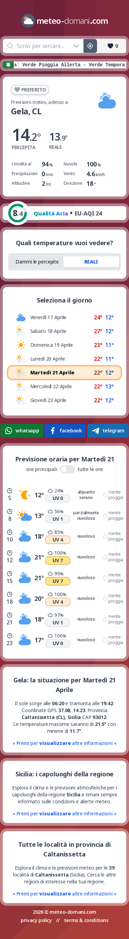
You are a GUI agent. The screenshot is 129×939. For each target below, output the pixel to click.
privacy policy (36, 920)
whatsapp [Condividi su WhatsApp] (21, 431)
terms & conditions (86, 920)
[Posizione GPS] (90, 46)
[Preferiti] (112, 46)
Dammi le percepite (37, 261)
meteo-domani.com (73, 912)
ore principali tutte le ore (64, 469)
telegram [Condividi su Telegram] (108, 431)
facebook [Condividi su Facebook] (65, 431)
